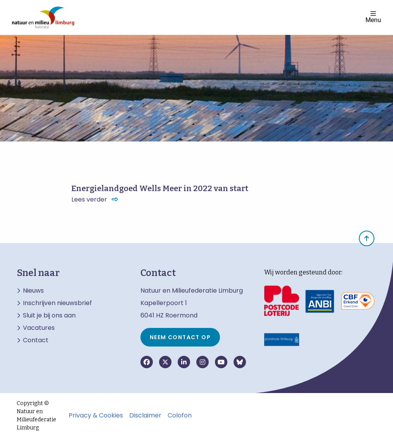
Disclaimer (145, 415)
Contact (35, 340)
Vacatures (39, 328)
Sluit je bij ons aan (49, 315)
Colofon (180, 415)
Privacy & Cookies (96, 415)
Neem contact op (180, 337)
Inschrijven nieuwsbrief (57, 303)
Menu (373, 16)
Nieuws (33, 291)
